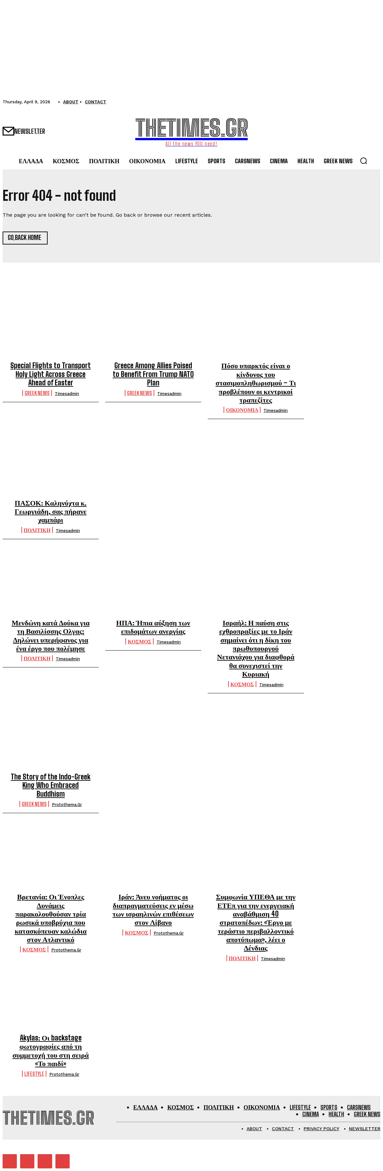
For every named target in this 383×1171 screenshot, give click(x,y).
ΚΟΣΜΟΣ (139, 641)
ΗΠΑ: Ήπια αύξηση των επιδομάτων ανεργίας (153, 626)
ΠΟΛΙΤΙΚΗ (37, 530)
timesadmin (67, 393)
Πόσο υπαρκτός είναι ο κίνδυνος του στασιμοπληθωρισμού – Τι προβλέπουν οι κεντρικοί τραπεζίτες (255, 382)
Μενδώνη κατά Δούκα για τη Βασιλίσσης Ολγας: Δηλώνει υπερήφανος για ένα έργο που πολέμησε (51, 635)
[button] (363, 160)
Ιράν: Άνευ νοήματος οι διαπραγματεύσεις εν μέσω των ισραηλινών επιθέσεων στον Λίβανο (153, 909)
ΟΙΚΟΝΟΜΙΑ (242, 410)
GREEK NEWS (37, 393)
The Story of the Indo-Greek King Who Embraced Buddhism (50, 785)
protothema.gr (67, 804)
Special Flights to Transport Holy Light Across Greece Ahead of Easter (50, 374)
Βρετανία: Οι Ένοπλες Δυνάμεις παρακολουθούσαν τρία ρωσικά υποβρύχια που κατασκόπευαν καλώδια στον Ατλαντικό (51, 918)
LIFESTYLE (34, 1074)
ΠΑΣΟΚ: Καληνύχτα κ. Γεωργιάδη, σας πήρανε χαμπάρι (51, 511)
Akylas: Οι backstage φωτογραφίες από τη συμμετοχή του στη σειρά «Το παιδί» (50, 1050)
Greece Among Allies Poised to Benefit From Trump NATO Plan (153, 374)
